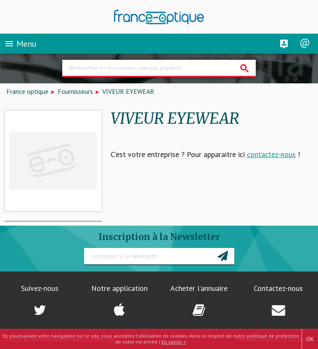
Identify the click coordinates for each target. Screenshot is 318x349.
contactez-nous (271, 154)
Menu (20, 44)
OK (310, 339)
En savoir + (174, 341)
